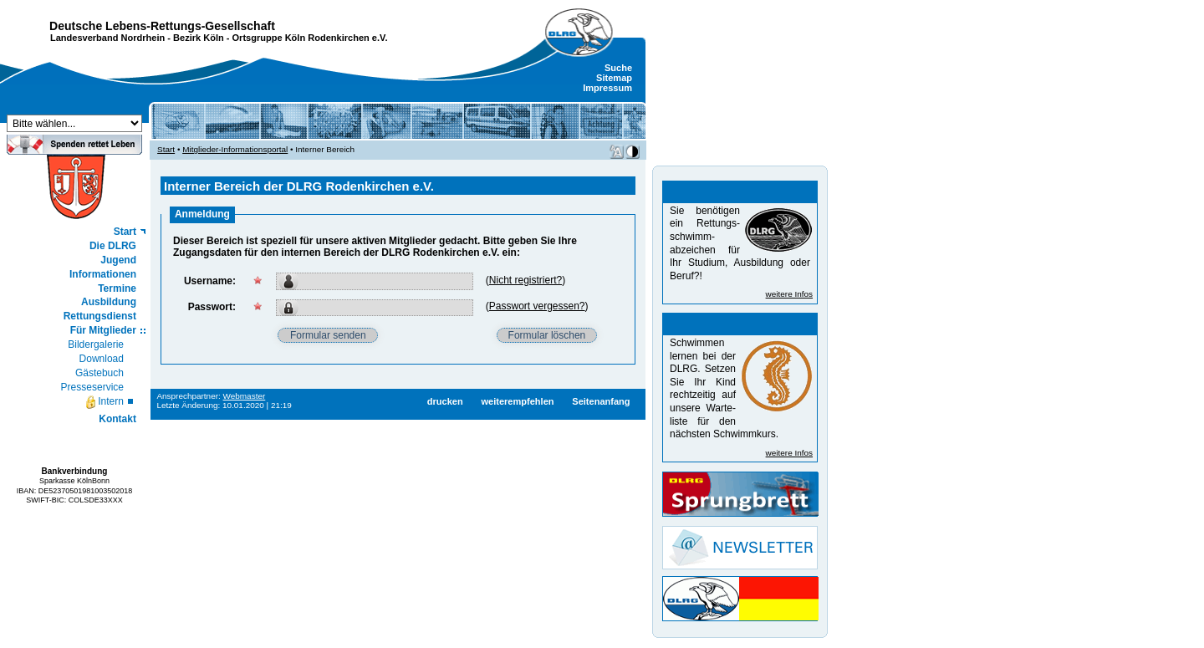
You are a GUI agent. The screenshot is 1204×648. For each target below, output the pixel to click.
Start (125, 231)
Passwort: (212, 307)
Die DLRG (112, 246)
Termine (117, 288)
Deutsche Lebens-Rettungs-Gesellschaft (162, 26)
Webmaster (244, 396)
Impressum (607, 88)
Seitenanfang (601, 401)
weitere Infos (789, 293)
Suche (618, 68)
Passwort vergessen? (537, 306)
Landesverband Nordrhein (107, 38)
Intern (104, 402)
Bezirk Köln (198, 38)
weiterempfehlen (517, 401)
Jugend (118, 260)
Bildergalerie (96, 344)
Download (101, 359)
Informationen (102, 274)
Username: (210, 281)
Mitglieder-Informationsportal (235, 149)
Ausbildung (108, 302)
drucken (445, 401)
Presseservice (92, 387)
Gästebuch (99, 373)
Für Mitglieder (103, 330)
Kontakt (117, 419)
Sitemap (614, 78)
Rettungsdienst (100, 316)
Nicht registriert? (525, 280)
